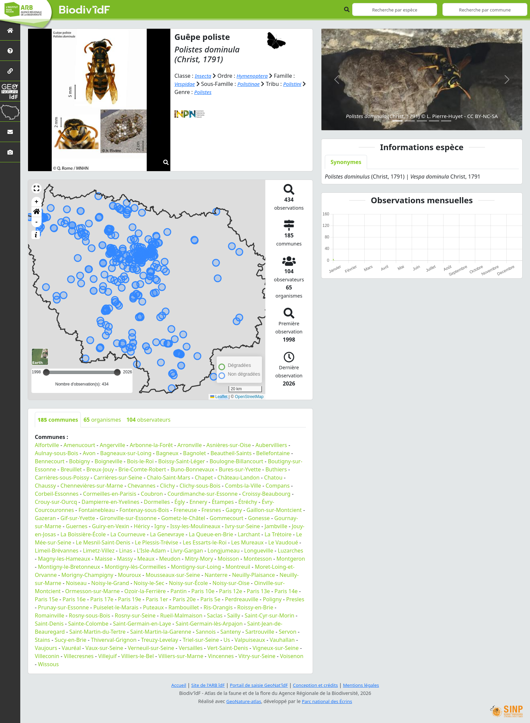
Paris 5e (210, 599)
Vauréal (71, 648)
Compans (278, 485)
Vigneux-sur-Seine (275, 648)
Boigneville (108, 461)
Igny (160, 526)
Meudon (169, 558)
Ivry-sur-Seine (242, 526)
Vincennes (221, 656)
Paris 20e (184, 599)
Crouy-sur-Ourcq (56, 502)
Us (226, 640)
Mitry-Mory (199, 558)
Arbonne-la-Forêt (151, 445)
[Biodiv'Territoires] (10, 111)
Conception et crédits (316, 685)
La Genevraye (167, 534)
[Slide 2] (410, 121)
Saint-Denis (49, 623)
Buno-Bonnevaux (192, 469)
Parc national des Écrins (328, 701)
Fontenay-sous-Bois (144, 510)
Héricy (142, 526)
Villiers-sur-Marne (181, 656)
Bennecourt (50, 461)
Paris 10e (203, 591)
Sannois (206, 631)
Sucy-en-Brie (71, 640)
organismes (102, 419)
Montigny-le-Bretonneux (69, 566)
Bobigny (79, 461)
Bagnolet (194, 453)
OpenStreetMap (249, 396)
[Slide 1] (397, 121)
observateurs (148, 419)
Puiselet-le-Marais (115, 607)
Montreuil (237, 566)
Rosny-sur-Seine (135, 615)
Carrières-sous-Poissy (62, 477)
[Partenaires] (10, 71)
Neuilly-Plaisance (253, 575)
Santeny (230, 631)
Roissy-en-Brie (255, 607)
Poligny (272, 599)
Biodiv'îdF (84, 10)
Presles (295, 599)
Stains (42, 640)
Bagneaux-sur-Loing (125, 453)
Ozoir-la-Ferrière (145, 591)
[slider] (117, 372)
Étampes (223, 502)
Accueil (175, 685)
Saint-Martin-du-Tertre (97, 631)
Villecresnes (79, 656)
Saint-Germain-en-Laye (142, 623)
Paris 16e (74, 599)
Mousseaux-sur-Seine (173, 575)
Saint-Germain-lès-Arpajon (208, 623)
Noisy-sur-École (188, 583)
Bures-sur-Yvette (240, 469)
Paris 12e (230, 591)
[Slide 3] (422, 121)
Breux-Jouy (100, 469)
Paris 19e (129, 599)
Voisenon (291, 656)
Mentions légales (365, 685)
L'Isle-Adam (151, 550)
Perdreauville (242, 599)
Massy (125, 558)
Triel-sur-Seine (201, 640)
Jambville (276, 526)
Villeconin (47, 656)
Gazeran (45, 518)
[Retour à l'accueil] (10, 30)
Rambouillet (183, 607)
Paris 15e (46, 599)
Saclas (214, 615)
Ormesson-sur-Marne (92, 591)
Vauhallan (282, 640)
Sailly (233, 615)
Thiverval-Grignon (114, 640)
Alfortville (47, 445)
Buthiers (276, 469)
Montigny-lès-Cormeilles (135, 566)
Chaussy (45, 485)
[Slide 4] (434, 121)
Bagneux (167, 453)
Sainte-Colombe (88, 623)
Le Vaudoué (283, 542)
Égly (179, 502)
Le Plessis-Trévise (156, 542)
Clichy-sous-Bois (199, 485)
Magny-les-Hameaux (64, 558)
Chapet (204, 477)
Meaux (145, 558)
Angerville (112, 445)
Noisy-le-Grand (110, 583)
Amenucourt (79, 445)
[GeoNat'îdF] (10, 91)
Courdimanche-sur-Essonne (202, 493)
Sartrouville (259, 631)
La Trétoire (278, 534)
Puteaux (153, 607)
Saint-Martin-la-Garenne (160, 631)
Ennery (198, 502)
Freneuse (185, 510)
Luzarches (290, 550)
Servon (287, 631)
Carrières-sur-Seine (118, 477)
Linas (125, 550)
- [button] (37, 222)
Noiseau (76, 583)
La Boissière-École (83, 534)
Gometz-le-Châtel (183, 518)
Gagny (233, 510)
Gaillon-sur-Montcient (274, 510)
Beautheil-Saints (231, 453)
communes (58, 419)
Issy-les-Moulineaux (195, 526)
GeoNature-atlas (242, 701)
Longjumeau (224, 550)
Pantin (178, 591)
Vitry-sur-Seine (256, 656)
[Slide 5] (446, 121)
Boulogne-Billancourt (236, 461)
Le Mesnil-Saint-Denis (103, 542)
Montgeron (290, 558)
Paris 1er (157, 599)
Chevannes (141, 485)
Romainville (49, 615)
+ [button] (37, 202)
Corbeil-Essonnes (56, 493)
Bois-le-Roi (140, 461)
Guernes (77, 526)
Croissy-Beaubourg (266, 493)
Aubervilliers (271, 445)
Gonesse (259, 518)
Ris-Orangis (218, 607)
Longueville (258, 550)
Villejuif (107, 656)
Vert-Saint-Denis (227, 648)
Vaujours (46, 648)
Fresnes (211, 510)
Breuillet (71, 469)
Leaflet (218, 396)
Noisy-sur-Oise (231, 583)
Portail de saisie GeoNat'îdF (258, 685)
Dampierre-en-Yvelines (110, 502)
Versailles (191, 648)
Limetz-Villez (98, 550)
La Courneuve (127, 534)
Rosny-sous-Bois (89, 615)
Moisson (228, 558)
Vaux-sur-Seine (104, 648)
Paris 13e (258, 591)
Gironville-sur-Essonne (128, 518)
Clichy (167, 485)
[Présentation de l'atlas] (10, 51)
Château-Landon (238, 477)
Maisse (103, 558)
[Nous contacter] (10, 132)
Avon (89, 453)
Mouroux (129, 575)
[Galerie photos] (10, 152)
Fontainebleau (96, 510)
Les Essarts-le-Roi (205, 542)
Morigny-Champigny (88, 575)
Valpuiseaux (250, 640)
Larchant (249, 534)
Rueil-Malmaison (181, 615)
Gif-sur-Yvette (78, 518)
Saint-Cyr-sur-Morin (269, 615)
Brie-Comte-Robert (142, 469)
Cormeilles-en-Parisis (110, 493)
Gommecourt (226, 518)
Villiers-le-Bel (137, 656)
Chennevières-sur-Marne (92, 485)
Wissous (48, 664)
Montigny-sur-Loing (196, 566)
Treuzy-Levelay (159, 640)
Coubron (152, 493)
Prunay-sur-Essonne (63, 607)
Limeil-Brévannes (56, 550)
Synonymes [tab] (346, 162)
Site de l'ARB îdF (205, 685)
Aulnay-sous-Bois (56, 453)
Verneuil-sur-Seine (151, 648)
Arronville (189, 445)
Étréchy (247, 502)
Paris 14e (286, 591)
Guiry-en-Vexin (110, 526)
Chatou (273, 477)
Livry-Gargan (186, 550)
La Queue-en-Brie (211, 534)
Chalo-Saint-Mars (168, 477)
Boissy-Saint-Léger (181, 461)
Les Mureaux (247, 542)
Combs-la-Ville (243, 485)
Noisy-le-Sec (149, 583)
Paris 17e (102, 599)
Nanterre (215, 575)
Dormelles (157, 502)
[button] (36, 188)
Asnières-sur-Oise (229, 445)
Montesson (258, 558)
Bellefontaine (273, 453)
